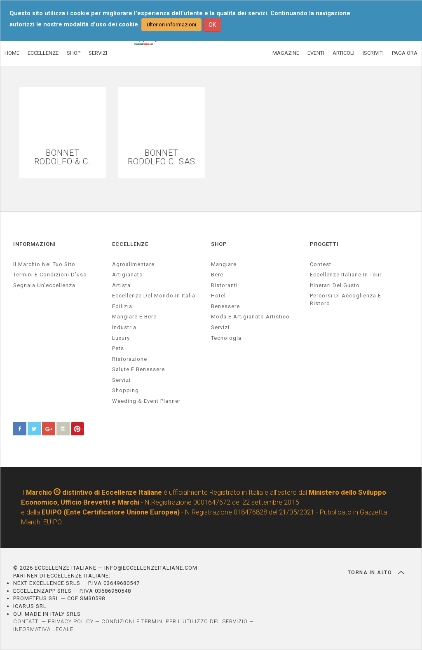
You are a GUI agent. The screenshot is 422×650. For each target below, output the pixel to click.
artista (121, 285)
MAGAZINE (285, 53)
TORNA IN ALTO (376, 572)
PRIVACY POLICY (71, 621)
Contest (320, 264)
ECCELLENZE (43, 53)
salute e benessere (138, 369)
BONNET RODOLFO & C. (62, 157)
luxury (121, 338)
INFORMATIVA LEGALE (43, 629)
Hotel (218, 295)
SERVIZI (98, 53)
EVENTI (315, 53)
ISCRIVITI (373, 53)
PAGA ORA (404, 53)
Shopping (125, 390)
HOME (12, 53)
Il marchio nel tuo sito (44, 264)
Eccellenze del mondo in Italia (153, 295)
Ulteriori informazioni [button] (171, 24)
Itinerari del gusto (335, 285)
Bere (217, 274)
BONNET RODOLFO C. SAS (161, 157)
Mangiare (224, 264)
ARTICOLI (343, 53)
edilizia (122, 306)
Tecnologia (226, 338)
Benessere (225, 306)
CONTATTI (26, 621)
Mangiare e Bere (134, 316)
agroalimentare (133, 264)
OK (212, 24)
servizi (121, 380)
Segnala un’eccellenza (44, 285)
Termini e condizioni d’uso (50, 274)
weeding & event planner (146, 401)
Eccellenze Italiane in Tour (346, 274)
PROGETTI (324, 244)
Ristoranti (224, 285)
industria (124, 327)
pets (118, 348)
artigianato (127, 274)
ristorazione (129, 359)
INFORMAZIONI (34, 244)
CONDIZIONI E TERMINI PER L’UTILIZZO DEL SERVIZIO (174, 621)
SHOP (73, 53)
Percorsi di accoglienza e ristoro (345, 299)
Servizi (220, 327)
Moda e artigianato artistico (250, 316)
